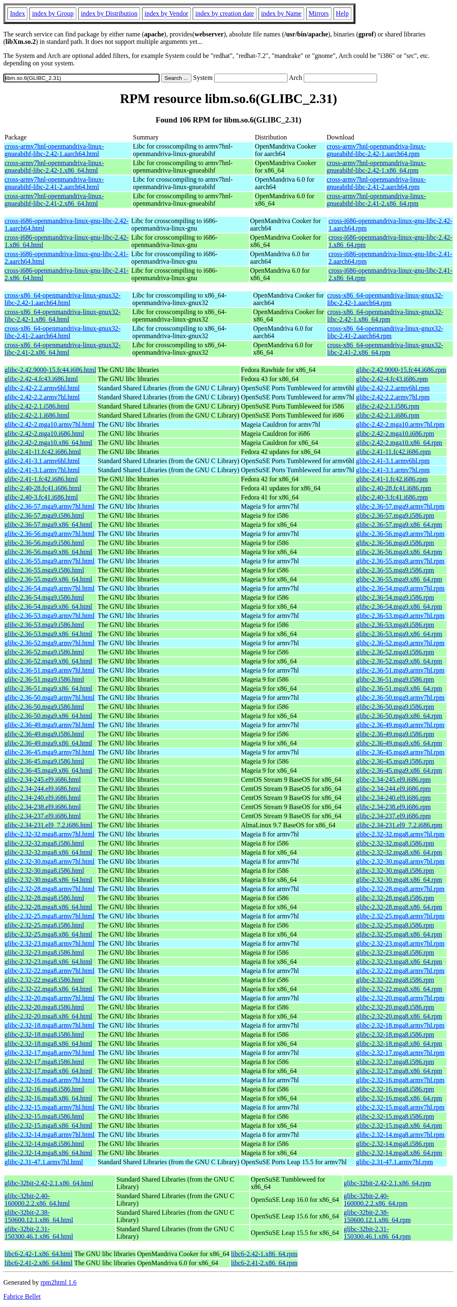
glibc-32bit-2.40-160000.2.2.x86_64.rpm (376, 1199)
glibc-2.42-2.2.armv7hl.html (42, 397)
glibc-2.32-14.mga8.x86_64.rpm (399, 1152)
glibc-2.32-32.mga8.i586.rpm (395, 843)
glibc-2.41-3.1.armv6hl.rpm (393, 460)
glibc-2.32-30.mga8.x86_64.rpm (399, 879)
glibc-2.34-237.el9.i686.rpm (393, 815)
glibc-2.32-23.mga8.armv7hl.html (49, 943)
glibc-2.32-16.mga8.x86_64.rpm (399, 1098)
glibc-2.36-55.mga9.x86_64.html (48, 579)
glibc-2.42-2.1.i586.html (37, 406)
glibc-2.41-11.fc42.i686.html (43, 451)
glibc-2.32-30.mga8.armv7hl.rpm (400, 861)
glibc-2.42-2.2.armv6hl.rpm (393, 388)
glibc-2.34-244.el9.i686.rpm (393, 788)
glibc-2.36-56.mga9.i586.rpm (395, 542)
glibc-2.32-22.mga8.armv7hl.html (49, 970)
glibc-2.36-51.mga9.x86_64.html (48, 688)
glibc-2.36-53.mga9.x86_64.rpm (399, 633)
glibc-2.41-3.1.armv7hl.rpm (393, 469)
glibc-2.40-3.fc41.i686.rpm (392, 497)
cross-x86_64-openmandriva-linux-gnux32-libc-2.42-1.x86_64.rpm (385, 315)
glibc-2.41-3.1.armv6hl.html (42, 460)
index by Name (281, 13)
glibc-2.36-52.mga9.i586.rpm (395, 652)
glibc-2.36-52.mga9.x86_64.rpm (399, 661)
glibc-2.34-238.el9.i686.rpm (393, 806)
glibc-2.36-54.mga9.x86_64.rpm (399, 606)
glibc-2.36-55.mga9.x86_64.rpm (399, 579)
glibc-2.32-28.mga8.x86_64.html (48, 907)
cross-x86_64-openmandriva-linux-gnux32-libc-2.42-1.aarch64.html (63, 299)
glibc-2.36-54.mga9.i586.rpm (395, 597)
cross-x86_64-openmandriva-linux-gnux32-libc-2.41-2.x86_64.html (63, 348)
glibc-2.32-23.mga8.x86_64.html (48, 961)
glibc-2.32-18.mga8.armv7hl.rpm (400, 1025)
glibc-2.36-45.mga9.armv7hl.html (49, 752)
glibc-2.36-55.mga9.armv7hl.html (49, 561)
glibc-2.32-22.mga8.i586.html (44, 979)
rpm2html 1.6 (59, 1282)
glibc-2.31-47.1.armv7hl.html (44, 1161)
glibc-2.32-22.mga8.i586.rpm (395, 979)
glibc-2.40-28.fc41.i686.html (43, 488)
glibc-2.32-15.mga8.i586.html (44, 1116)
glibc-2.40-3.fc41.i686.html (41, 497)
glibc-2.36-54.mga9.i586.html (44, 597)
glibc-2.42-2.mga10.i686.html (44, 433)
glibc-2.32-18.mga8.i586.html (44, 1034)
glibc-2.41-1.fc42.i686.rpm (392, 479)
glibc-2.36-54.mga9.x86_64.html (48, 606)
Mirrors (319, 13)
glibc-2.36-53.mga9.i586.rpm (395, 624)
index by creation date (224, 13)
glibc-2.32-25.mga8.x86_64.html (48, 934)
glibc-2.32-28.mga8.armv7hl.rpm (400, 888)
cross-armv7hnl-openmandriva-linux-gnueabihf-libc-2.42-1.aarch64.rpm (376, 150)
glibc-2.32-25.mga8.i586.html (44, 925)
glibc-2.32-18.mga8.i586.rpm (395, 1034)
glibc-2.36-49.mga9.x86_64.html (48, 743)
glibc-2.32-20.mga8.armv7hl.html (49, 998)
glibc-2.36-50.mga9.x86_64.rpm (399, 715)
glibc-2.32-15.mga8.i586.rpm (395, 1116)
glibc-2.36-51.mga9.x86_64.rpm (399, 688)
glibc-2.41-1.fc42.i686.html (41, 479)
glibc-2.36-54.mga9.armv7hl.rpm (400, 588)
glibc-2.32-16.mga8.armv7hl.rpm (400, 1080)
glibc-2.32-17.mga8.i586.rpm (395, 1061)
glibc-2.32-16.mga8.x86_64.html (48, 1098)
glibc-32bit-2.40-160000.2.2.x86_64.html (37, 1199)
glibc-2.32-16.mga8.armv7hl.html (49, 1080)
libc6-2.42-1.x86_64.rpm (264, 1253)
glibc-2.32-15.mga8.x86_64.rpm (399, 1125)
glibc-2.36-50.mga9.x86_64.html (48, 715)
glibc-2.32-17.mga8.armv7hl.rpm (400, 1052)
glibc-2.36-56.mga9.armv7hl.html (49, 533)
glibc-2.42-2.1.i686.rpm (387, 415)
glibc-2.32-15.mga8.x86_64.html (48, 1125)
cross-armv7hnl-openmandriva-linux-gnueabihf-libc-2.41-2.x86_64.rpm (376, 199)
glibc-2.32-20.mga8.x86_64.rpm (399, 1016)
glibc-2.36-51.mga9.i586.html (44, 679)
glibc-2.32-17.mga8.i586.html (44, 1061)
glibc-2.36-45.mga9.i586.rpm (395, 761)
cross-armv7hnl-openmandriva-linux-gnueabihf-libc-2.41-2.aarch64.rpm (376, 183)
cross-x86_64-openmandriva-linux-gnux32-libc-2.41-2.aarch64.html (63, 332)
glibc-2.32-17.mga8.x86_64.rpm (399, 1070)
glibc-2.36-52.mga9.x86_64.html (48, 661)
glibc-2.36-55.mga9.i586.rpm (395, 570)
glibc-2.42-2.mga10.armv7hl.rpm (400, 424)
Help (342, 13)
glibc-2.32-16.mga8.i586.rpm (395, 1089)
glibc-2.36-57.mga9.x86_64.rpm (399, 524)
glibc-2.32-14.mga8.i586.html (44, 1143)
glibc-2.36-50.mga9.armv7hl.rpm (400, 697)
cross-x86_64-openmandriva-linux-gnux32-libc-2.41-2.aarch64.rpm (385, 332)
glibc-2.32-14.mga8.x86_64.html (48, 1152)
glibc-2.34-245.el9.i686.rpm (393, 779)
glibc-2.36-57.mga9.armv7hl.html (49, 506)
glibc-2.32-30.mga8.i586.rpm (395, 870)
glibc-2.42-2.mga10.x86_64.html (48, 442)
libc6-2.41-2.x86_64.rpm (264, 1262)
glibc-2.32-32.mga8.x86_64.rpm (399, 852)
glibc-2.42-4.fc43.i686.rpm (392, 378)
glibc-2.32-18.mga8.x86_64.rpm (399, 1043)
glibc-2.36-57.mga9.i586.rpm (395, 515)
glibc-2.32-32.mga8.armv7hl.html (49, 834)
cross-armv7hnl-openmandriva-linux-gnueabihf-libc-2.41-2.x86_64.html (54, 199)
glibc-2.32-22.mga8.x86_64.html (48, 988)
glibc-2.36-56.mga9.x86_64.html (48, 551)
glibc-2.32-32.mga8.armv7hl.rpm (400, 834)
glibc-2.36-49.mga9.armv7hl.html (49, 724)
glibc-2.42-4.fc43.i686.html (41, 378)
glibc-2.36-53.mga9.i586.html (44, 624)
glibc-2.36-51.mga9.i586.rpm (395, 679)
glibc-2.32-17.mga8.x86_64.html (48, 1070)
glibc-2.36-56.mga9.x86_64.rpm (399, 551)
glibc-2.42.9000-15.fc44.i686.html (50, 369)
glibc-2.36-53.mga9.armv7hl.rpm (400, 615)
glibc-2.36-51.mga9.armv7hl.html (49, 670)
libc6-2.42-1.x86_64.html (39, 1253)
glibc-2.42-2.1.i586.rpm (387, 406)
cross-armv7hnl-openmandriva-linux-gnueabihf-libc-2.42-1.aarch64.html (54, 150)
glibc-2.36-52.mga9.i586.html (44, 652)
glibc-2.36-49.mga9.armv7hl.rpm (400, 724)
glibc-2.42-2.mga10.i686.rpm (395, 433)
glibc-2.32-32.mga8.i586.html (44, 843)
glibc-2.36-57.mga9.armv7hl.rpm (400, 506)
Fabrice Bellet (22, 1296)
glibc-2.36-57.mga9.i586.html (44, 515)
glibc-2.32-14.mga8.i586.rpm (395, 1143)
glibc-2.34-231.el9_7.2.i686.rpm (399, 825)
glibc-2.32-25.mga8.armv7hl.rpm (400, 916)
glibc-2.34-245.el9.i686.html (43, 779)
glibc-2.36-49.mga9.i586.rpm (395, 734)
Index (17, 13)
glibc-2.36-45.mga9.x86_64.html (48, 770)
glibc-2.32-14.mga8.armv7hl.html (49, 1134)
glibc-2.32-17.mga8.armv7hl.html (49, 1052)
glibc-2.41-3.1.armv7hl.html (42, 469)
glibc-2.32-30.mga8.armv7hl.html (49, 861)
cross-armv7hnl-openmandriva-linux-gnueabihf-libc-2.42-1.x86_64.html (54, 166)
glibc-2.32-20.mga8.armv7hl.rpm (400, 998)
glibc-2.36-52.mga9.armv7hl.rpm (400, 642)
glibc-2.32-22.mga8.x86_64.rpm (399, 988)
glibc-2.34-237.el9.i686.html (43, 815)
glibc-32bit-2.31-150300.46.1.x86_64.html (39, 1232)
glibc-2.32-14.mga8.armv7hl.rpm (400, 1134)
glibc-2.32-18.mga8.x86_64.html (48, 1043)
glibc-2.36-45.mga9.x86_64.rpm (399, 770)
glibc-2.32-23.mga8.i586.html (44, 952)
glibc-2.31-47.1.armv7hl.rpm (394, 1161)
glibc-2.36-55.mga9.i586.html (44, 570)
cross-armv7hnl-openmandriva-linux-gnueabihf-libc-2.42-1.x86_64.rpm (376, 166)
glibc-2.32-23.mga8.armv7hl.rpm (400, 943)
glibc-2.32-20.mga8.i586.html (44, 1007)
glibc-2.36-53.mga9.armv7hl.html (49, 615)
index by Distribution (109, 13)
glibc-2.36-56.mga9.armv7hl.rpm (400, 533)
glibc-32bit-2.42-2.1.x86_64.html (49, 1183)
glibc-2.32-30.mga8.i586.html (44, 870)
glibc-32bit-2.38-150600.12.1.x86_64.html (39, 1216)
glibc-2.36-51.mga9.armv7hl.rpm (400, 670)
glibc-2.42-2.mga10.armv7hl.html (49, 424)
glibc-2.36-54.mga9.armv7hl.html (49, 588)
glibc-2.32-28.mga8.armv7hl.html (49, 888)
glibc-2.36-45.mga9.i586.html (44, 761)
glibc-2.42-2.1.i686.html (37, 415)
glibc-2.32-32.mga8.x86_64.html (48, 852)
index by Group (52, 13)
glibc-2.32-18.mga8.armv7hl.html (49, 1025)
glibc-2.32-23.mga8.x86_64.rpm (399, 961)
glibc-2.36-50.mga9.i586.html (44, 706)
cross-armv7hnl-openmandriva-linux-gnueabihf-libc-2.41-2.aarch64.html (54, 183)
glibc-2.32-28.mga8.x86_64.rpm (399, 907)
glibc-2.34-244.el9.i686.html (43, 788)
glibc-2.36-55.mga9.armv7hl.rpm (400, 561)
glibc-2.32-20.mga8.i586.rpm (395, 1007)
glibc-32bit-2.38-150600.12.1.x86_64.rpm (377, 1216)
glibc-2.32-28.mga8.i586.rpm (395, 897)
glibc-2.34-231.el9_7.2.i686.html (48, 825)
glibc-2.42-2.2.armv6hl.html (42, 388)
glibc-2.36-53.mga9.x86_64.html (48, 633)
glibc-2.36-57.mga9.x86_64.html (48, 524)
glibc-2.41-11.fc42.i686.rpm (393, 451)
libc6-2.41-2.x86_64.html (39, 1262)
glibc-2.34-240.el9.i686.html (43, 797)
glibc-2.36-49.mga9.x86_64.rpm (399, 743)
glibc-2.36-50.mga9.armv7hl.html (49, 697)
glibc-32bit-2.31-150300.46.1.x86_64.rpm (377, 1232)
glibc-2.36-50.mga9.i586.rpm (395, 706)
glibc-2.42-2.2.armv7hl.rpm (393, 397)
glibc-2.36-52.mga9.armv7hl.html (49, 642)
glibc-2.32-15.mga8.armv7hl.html (49, 1107)
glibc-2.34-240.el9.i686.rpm (393, 797)
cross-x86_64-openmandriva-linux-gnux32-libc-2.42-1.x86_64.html (63, 315)
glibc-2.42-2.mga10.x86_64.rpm (399, 442)
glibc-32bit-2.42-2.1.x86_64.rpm (387, 1183)
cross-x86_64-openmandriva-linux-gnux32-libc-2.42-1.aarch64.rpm (385, 299)
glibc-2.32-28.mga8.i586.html (44, 897)
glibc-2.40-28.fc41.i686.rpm (393, 488)
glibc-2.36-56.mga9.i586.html (44, 542)
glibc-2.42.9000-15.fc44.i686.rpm (401, 369)
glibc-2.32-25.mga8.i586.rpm (395, 925)
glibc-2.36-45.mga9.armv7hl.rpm (400, 752)
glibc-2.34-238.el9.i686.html (43, 806)
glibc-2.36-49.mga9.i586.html (44, 734)
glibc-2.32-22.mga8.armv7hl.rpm (400, 970)
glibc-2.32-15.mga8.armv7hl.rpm (400, 1107)
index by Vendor (166, 13)
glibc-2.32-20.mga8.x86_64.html (48, 1016)
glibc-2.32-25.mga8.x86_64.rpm (399, 934)
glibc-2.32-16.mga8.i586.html (44, 1089)
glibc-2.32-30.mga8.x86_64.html (48, 879)
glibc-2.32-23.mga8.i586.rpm (395, 952)
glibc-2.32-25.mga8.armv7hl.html (49, 916)
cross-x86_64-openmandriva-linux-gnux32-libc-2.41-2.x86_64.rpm (385, 348)
